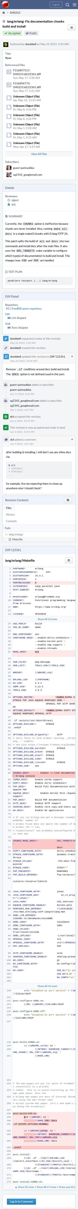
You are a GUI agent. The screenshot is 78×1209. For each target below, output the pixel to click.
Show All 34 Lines (47, 982)
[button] (74, 4)
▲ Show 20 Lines (24, 1183)
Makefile (17, 536)
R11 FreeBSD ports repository (24, 306)
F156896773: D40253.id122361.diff (27, 85)
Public (33, 33)
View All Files (39, 154)
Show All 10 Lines (47, 615)
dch (13, 204)
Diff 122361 (57, 354)
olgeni (15, 200)
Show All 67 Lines (46, 1183)
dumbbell (30, 44)
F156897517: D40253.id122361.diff (27, 72)
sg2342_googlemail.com (27, 175)
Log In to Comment (21, 1198)
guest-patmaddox (23, 168)
